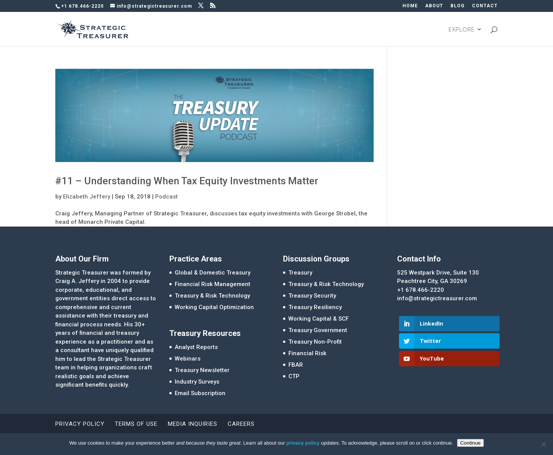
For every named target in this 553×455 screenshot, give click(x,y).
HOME (410, 5)
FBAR (295, 364)
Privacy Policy (79, 423)
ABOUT (434, 5)
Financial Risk (307, 353)
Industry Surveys (197, 381)
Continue (470, 443)
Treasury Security (312, 295)
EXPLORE (462, 29)
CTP (294, 376)
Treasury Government (317, 330)
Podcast (166, 196)
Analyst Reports (196, 347)
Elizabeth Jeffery (86, 196)
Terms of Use (136, 423)
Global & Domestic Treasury (212, 272)
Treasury (300, 272)
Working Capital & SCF (318, 318)
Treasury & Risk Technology (212, 295)
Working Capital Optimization (214, 307)
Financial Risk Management (212, 284)
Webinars (187, 358)
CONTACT (485, 5)
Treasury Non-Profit (315, 341)
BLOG (457, 5)
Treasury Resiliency (315, 307)
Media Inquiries (192, 423)
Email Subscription (200, 393)
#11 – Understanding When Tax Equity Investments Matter (186, 181)
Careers (241, 423)
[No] (543, 444)
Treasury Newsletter (202, 370)
